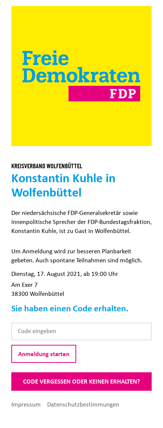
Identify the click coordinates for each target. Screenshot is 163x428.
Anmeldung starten (43, 353)
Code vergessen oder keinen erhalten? (81, 381)
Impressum (26, 404)
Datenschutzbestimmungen (83, 404)
